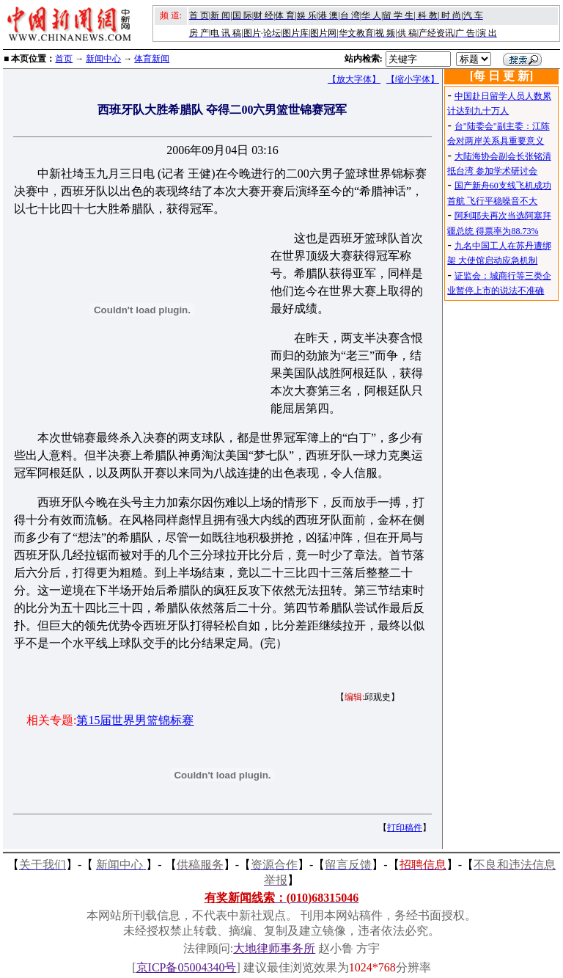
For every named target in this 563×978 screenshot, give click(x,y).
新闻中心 (103, 59)
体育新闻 (151, 59)
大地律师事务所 (274, 948)
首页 (64, 59)
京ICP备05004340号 (186, 967)
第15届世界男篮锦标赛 (135, 720)
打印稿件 (404, 827)
